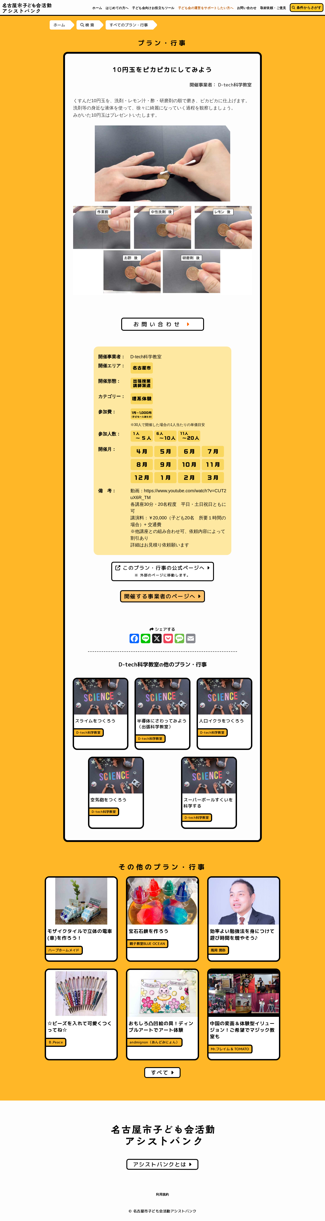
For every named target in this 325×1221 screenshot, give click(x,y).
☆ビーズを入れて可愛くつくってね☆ (79, 1026)
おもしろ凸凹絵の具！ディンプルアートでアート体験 (161, 1026)
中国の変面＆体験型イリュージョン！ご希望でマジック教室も (242, 1030)
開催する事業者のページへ (162, 596)
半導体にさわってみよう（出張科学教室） (161, 724)
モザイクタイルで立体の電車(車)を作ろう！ (79, 934)
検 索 (87, 25)
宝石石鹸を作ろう (148, 931)
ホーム (59, 25)
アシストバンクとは (162, 1164)
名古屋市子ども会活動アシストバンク (27, 8)
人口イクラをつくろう (221, 721)
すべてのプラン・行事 (128, 25)
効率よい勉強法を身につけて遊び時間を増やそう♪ (242, 934)
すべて (162, 1072)
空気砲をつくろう (109, 800)
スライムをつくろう (95, 721)
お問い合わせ (162, 324)
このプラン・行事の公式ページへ (162, 571)
